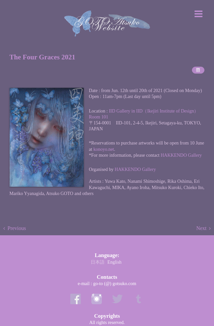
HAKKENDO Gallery (181, 155)
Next (201, 228)
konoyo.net (103, 149)
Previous (17, 228)
